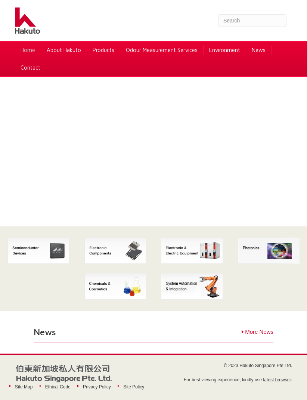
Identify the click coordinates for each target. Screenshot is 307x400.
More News (259, 332)
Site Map (23, 387)
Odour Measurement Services (162, 50)
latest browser (277, 379)
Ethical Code (58, 387)
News (259, 50)
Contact (30, 67)
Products (103, 50)
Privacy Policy (97, 387)
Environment (224, 50)
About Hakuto (64, 50)
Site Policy (133, 387)
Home (28, 50)
